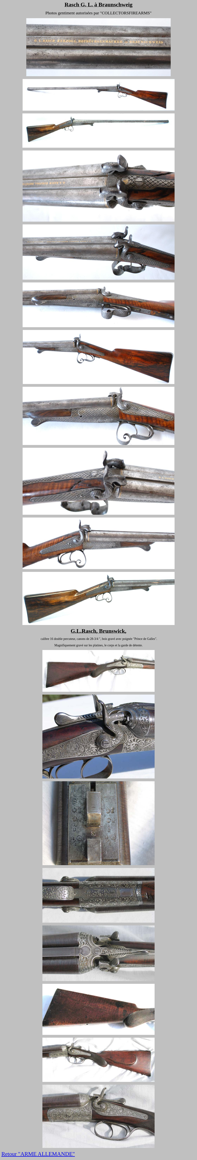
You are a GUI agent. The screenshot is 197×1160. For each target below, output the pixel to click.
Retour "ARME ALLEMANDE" (38, 1154)
